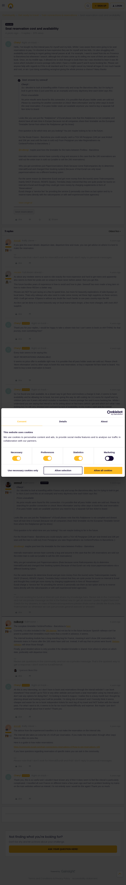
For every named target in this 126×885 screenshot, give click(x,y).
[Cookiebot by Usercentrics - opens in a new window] (109, 412)
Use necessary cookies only (23, 470)
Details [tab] (63, 421)
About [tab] (104, 421)
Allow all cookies (103, 470)
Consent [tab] (21, 421)
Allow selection (63, 470)
